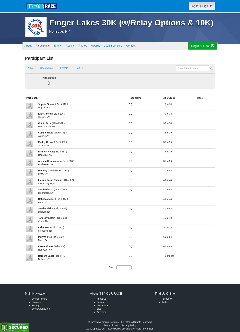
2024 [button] (31, 68)
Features (36, 302)
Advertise (101, 312)
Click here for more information (138, 328)
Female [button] (65, 68)
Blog (99, 308)
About (28, 46)
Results (76, 46)
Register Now (201, 46)
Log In (194, 6)
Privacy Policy (129, 325)
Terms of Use (111, 325)
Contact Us (102, 305)
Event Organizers (41, 308)
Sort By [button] (81, 68)
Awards (104, 46)
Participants (45, 46)
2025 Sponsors (124, 46)
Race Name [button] (47, 68)
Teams (62, 46)
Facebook (167, 298)
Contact (143, 46)
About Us (101, 298)
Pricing (35, 305)
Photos (90, 46)
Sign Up (207, 6)
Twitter (165, 302)
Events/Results (39, 298)
